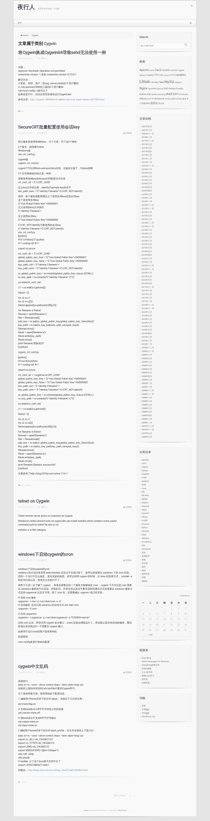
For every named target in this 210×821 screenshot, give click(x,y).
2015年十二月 (148, 205)
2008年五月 (147, 412)
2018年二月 (147, 137)
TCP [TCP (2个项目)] (180, 94)
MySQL (145, 499)
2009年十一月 (148, 351)
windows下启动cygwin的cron (45, 554)
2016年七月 (147, 180)
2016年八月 (147, 176)
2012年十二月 (148, 265)
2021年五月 (147, 126)
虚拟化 (145, 581)
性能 (144, 560)
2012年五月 (147, 283)
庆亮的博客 (147, 668)
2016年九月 (147, 173)
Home (25, 35)
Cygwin (35, 35)
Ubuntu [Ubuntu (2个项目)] (185, 94)
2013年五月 (147, 251)
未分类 (145, 563)
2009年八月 (147, 362)
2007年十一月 (148, 429)
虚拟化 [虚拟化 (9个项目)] (154, 103)
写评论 (129, 133)
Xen (143, 545)
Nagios (145, 502)
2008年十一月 (148, 394)
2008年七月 (147, 405)
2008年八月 (147, 401)
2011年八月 (147, 294)
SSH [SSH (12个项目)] (175, 94)
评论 (145, 713)
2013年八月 (147, 241)
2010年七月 (147, 323)
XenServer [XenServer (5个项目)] (159, 98)
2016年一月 (147, 201)
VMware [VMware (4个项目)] (143, 98)
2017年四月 (147, 151)
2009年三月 (147, 380)
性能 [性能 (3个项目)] (144, 103)
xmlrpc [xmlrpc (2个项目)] (168, 99)
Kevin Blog (146, 658)
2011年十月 (147, 290)
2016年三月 (147, 194)
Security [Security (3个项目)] (161, 94)
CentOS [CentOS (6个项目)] (165, 70)
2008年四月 (147, 415)
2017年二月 (147, 159)
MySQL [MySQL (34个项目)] (169, 82)
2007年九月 (147, 433)
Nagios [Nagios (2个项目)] (178, 82)
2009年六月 (147, 369)
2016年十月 (147, 169)
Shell (144, 535)
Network (145, 506)
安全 (144, 552)
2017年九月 (147, 144)
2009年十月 (147, 355)
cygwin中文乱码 (33, 666)
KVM (144, 485)
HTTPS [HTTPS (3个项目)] (172, 75)
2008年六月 (147, 408)
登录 (144, 706)
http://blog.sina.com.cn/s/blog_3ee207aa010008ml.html (58, 770)
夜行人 (26, 7)
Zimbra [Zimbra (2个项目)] (179, 99)
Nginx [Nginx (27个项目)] (143, 88)
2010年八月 (147, 319)
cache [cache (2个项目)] (152, 70)
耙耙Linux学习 (148, 676)
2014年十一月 (148, 226)
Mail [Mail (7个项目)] (161, 82)
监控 (144, 567)
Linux (23, 782)
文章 (145, 709)
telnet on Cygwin (33, 501)
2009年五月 (147, 372)
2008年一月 (147, 422)
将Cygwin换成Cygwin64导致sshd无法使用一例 (62, 52)
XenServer (146, 549)
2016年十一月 (148, 166)
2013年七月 (147, 244)
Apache (145, 460)
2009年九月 (147, 358)
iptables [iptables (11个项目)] (181, 74)
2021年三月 (147, 130)
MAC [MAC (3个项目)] (157, 82)
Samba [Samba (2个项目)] (154, 94)
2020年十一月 (148, 134)
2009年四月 (147, 376)
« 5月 (150, 635)
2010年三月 (147, 337)
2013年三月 (147, 258)
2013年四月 (147, 255)
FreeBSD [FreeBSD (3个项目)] (150, 75)
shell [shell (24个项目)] (169, 94)
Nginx (144, 510)
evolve (85, 810)
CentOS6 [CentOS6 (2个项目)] (173, 70)
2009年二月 (147, 383)
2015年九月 (147, 216)
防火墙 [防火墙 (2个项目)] (161, 103)
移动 (144, 570)
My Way (145, 495)
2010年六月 (147, 326)
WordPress (146, 542)
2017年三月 (147, 155)
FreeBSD (145, 474)
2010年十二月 (148, 305)
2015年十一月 (148, 208)
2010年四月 (147, 333)
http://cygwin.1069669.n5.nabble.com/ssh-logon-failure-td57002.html (67, 99)
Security (145, 531)
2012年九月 (147, 276)
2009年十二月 (148, 347)
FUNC (144, 478)
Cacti (144, 463)
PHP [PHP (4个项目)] (166, 88)
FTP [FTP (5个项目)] (156, 75)
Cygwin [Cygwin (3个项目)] (181, 70)
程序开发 (146, 574)
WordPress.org (148, 716)
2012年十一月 (148, 269)
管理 (144, 577)
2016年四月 (147, 191)
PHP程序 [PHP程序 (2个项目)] (172, 89)
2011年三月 (147, 298)
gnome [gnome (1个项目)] (166, 75)
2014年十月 (147, 230)
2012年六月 (147, 280)
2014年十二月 (148, 223)
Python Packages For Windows (155, 661)
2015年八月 (147, 219)
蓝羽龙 (145, 679)
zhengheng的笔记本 (151, 665)
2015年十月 (147, 212)
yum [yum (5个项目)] (173, 98)
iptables (145, 481)
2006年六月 (147, 437)
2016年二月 (147, 198)
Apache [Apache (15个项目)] (144, 70)
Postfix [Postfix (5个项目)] (179, 88)
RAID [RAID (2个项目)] (149, 94)
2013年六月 (147, 248)
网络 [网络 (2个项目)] (148, 103)
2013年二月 (147, 262)
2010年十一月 (148, 308)
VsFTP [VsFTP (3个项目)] (151, 99)
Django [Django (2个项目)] (142, 75)
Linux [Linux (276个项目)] (144, 81)
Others (145, 517)
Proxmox (145, 524)
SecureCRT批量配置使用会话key (49, 127)
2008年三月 (147, 419)
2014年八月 (147, 233)
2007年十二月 (148, 426)
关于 (20, 23)
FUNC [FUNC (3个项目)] (161, 75)
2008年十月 (147, 397)
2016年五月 (147, 187)
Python (28, 485)
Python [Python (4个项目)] (142, 94)
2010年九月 (147, 315)
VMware (145, 538)
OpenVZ (145, 513)
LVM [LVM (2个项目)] (152, 82)
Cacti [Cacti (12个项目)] (158, 70)
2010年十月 (147, 312)
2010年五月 (147, 330)
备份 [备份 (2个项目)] (184, 99)
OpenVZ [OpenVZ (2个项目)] (160, 89)
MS (22, 111)
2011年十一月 (148, 287)
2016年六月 (147, 183)
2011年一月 (147, 301)
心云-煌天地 (147, 672)
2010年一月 (147, 344)
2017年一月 (147, 162)
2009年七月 (147, 365)
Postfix (145, 520)
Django (145, 470)
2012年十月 (147, 273)
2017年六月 (147, 148)
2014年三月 (147, 237)
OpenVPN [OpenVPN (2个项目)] (152, 89)
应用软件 (146, 556)
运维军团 (146, 683)
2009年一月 (147, 387)
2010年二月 (147, 340)
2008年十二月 (148, 390)
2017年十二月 (148, 141)
